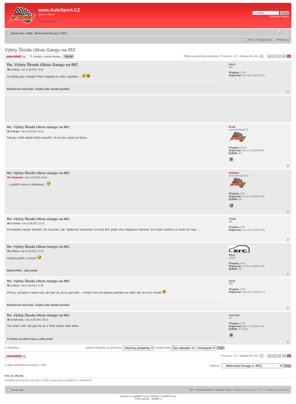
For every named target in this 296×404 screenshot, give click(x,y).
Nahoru (288, 92)
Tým (191, 389)
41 (274, 56)
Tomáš (16, 223)
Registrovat (265, 39)
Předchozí (13, 347)
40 (269, 56)
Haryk (16, 69)
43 (284, 56)
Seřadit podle (175, 347)
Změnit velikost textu (285, 32)
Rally (30, 33)
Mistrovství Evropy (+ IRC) (51, 33)
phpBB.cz (157, 399)
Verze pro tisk (278, 32)
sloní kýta (18, 320)
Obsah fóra (17, 33)
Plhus (16, 251)
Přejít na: (215, 365)
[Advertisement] (187, 15)
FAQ (251, 39)
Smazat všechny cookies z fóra (213, 389)
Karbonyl (18, 177)
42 (279, 56)
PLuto (16, 131)
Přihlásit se (283, 39)
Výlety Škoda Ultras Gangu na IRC (40, 49)
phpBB (136, 396)
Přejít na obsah (46, 21)
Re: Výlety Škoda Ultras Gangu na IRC (42, 65)
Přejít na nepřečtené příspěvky (201, 56)
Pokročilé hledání (279, 16)
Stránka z (249, 56)
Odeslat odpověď (16, 56)
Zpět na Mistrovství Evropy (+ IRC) (26, 365)
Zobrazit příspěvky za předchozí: (119, 347)
